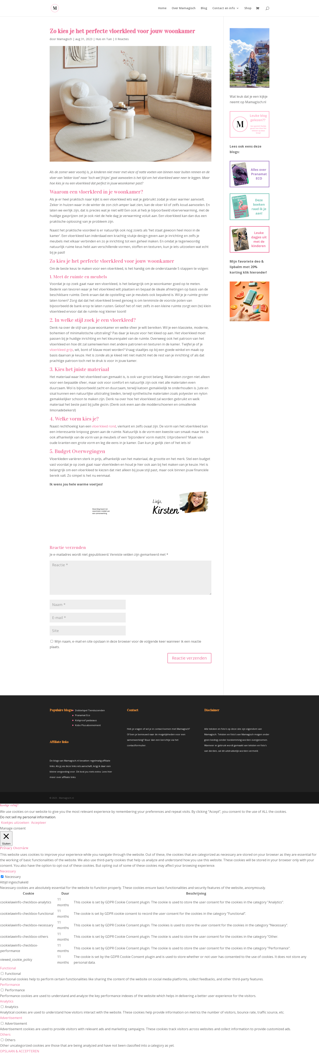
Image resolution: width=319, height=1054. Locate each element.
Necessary (13, 876)
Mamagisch (64, 39)
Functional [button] (8, 968)
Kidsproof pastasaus (86, 720)
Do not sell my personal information (27, 817)
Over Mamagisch (184, 8)
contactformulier (136, 745)
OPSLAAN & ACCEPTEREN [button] (19, 1051)
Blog (204, 8)
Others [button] (5, 1034)
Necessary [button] (8, 871)
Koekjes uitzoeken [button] (15, 822)
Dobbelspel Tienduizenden (90, 710)
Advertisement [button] (11, 1018)
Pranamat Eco (82, 715)
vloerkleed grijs (61, 349)
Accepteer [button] (38, 822)
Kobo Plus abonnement (88, 725)
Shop (247, 8)
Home (162, 8)
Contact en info (223, 8)
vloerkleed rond (104, 426)
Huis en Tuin (104, 39)
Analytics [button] (6, 1001)
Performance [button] (10, 984)
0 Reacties (122, 39)
